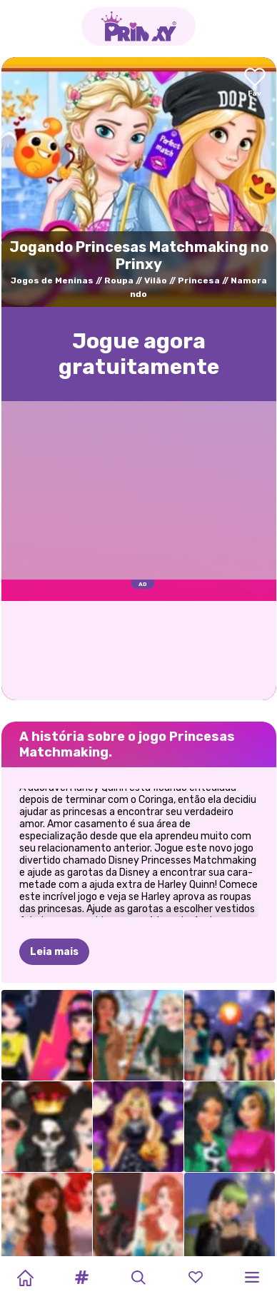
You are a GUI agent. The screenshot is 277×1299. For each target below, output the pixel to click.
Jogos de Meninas (52, 280)
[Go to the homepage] (138, 26)
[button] (82, 1277)
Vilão (155, 280)
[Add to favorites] (255, 83)
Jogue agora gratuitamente (139, 354)
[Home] (25, 1277)
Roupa (119, 280)
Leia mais (54, 881)
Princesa (199, 280)
